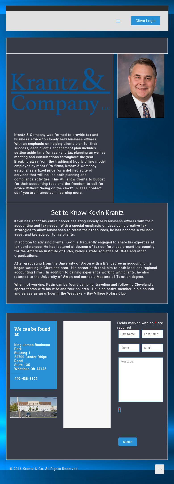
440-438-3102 (26, 379)
